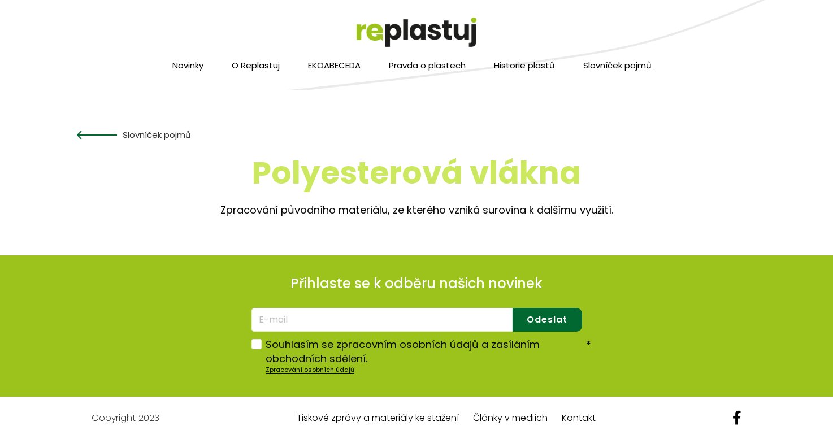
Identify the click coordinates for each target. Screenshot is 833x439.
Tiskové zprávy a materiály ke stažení (378, 417)
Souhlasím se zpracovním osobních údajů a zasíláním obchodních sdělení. (428, 351)
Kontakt (579, 417)
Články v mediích (510, 417)
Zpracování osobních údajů (310, 369)
